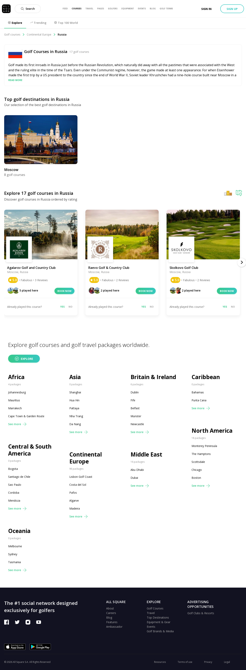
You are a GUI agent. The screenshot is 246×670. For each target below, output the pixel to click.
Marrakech (15, 408)
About (110, 608)
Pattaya (74, 408)
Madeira (74, 508)
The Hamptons (201, 454)
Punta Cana (199, 400)
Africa (16, 377)
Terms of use (185, 662)
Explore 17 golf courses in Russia (38, 193)
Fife (133, 400)
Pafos (73, 492)
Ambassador (114, 626)
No (70, 306)
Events (151, 626)
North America (212, 430)
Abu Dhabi (137, 470)
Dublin (135, 392)
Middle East (146, 454)
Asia (75, 377)
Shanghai (75, 392)
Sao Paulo (14, 485)
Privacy (208, 662)
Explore (24, 359)
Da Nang (75, 424)
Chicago (197, 470)
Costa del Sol (77, 485)
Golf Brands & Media (160, 631)
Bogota (13, 469)
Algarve (74, 500)
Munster (136, 416)
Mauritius (14, 400)
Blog (109, 617)
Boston (196, 478)
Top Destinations (158, 617)
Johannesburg (17, 392)
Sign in (206, 9)
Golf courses (14, 34)
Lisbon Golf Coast (80, 477)
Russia (62, 34)
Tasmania (14, 562)
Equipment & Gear (158, 622)
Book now (64, 291)
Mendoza (14, 500)
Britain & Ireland (153, 377)
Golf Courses (155, 608)
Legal (227, 662)
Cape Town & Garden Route (26, 416)
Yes (62, 306)
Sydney (12, 554)
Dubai (134, 478)
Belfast (135, 408)
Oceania (19, 530)
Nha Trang (76, 416)
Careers (111, 613)
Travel (151, 613)
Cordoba (13, 492)
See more (17, 424)
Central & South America (29, 450)
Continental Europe (41, 34)
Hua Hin (74, 400)
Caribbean (206, 377)
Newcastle (137, 424)
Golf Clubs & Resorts (200, 613)
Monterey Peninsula (204, 446)
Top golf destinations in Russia (37, 99)
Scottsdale (198, 462)
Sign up (232, 9)
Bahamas (198, 392)
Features (111, 622)
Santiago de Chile (19, 477)
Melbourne (15, 546)
